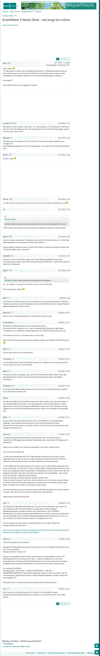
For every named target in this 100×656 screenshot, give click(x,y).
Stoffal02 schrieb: (11, 280)
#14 (67, 371)
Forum (5, 12)
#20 (67, 539)
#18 (67, 434)
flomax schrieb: (10, 219)
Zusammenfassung (10, 25)
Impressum (41, 653)
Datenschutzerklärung (56, 653)
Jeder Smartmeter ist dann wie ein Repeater (27, 279)
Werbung (90, 653)
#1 (68, 123)
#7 (68, 256)
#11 (67, 323)
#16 (67, 398)
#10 (67, 313)
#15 (67, 386)
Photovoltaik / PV (10, 16)
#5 (68, 209)
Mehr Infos (25, 646)
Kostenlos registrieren (11, 646)
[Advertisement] (36, 42)
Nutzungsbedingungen (75, 653)
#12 (67, 349)
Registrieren (26, 12)
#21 (67, 589)
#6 (68, 237)
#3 (68, 155)
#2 (68, 138)
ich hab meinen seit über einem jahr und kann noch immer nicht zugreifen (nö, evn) (35, 221)
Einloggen (7, 643)
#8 (68, 271)
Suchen (37, 12)
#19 (67, 503)
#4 (68, 199)
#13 (67, 359)
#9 (68, 298)
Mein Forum (14, 12)
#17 (67, 417)
